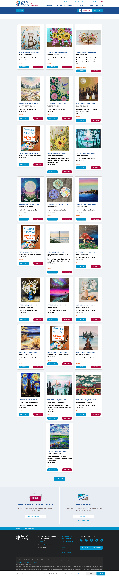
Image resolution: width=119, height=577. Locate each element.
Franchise (77, 1)
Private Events (61, 5)
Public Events (50, 5)
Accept (101, 573)
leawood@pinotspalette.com (47, 544)
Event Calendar (67, 536)
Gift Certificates (72, 5)
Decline (91, 573)
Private (98, 10)
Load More (59, 479)
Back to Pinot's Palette (68, 1)
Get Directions (43, 542)
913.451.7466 (43, 547)
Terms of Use (19, 563)
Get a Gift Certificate (35, 516)
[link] (96, 16)
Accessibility (34, 563)
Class (20, 10)
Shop (86, 5)
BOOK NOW (38, 67)
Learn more (80, 573)
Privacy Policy (26, 563)
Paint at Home (99, 5)
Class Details (23, 67)
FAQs (81, 5)
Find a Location (85, 1)
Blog (91, 5)
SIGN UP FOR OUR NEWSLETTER (91, 548)
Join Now (83, 516)
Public (87, 10)
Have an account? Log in (83, 520)
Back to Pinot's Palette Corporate (25, 528)
